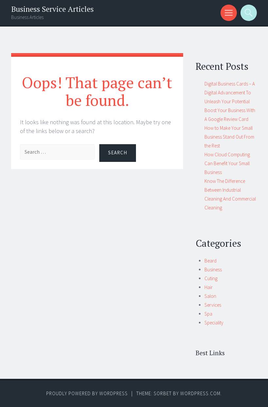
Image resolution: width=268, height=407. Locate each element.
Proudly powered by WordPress (87, 393)
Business (213, 269)
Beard (210, 261)
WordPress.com (200, 393)
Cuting (211, 278)
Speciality (213, 323)
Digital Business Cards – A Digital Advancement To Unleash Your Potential (229, 93)
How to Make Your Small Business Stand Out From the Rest (229, 137)
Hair (208, 287)
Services (212, 305)
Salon (210, 296)
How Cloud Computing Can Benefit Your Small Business (227, 163)
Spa (208, 314)
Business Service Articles (52, 9)
